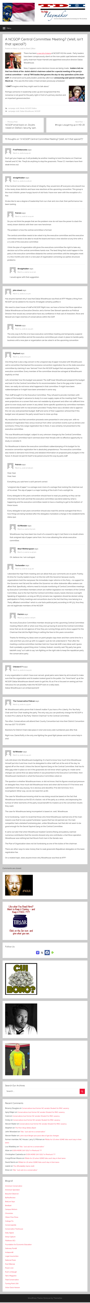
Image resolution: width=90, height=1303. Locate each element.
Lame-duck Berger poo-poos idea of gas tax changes (41, 1136)
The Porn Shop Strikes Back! (26, 1128)
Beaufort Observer (13, 1194)
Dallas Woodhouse (27, 112)
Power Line (10, 1269)
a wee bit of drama (45, 53)
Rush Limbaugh (11, 1272)
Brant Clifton (30, 49)
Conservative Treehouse (15, 1229)
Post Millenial (10, 1265)
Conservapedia (11, 1226)
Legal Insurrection (12, 1257)
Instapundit (10, 1253)
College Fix (10, 1222)
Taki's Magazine (11, 1276)
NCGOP (28, 109)
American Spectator (13, 1190)
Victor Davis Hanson (13, 1288)
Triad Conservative (13, 1280)
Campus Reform (12, 1210)
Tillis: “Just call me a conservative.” (34, 1132)
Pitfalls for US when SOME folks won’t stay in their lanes (48, 1159)
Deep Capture (11, 1237)
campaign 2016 (13, 109)
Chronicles (9, 1214)
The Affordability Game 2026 (25, 1167)
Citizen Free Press (12, 1218)
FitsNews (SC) (11, 1241)
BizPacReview (11, 1198)
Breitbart (8, 1206)
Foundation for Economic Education (20, 1245)
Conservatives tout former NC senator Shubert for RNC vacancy (48, 1109)
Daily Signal (10, 1233)
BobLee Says (10, 1202)
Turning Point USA (12, 1284)
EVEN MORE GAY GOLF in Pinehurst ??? (28, 1151)
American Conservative (15, 1186)
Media (22, 109)
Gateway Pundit (11, 1249)
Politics (34, 109)
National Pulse (11, 1261)
